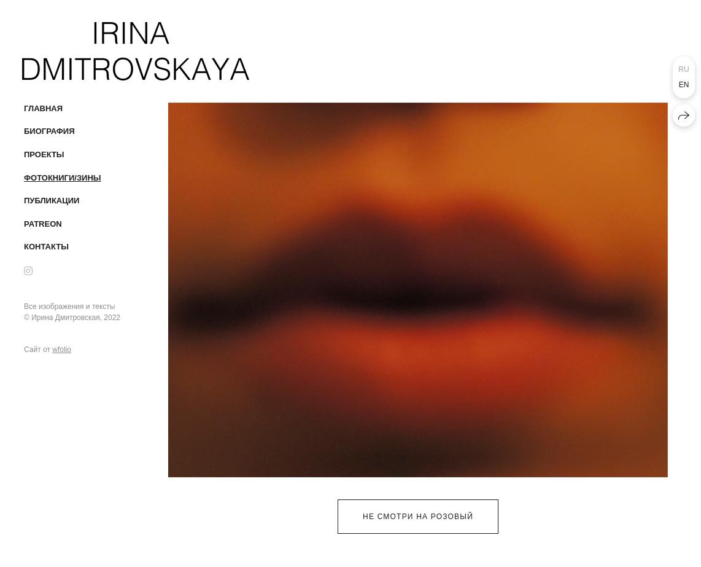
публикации (51, 200)
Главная (43, 108)
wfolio (61, 349)
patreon (43, 224)
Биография (49, 131)
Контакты (46, 246)
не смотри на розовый (418, 516)
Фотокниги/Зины (62, 177)
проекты (44, 154)
